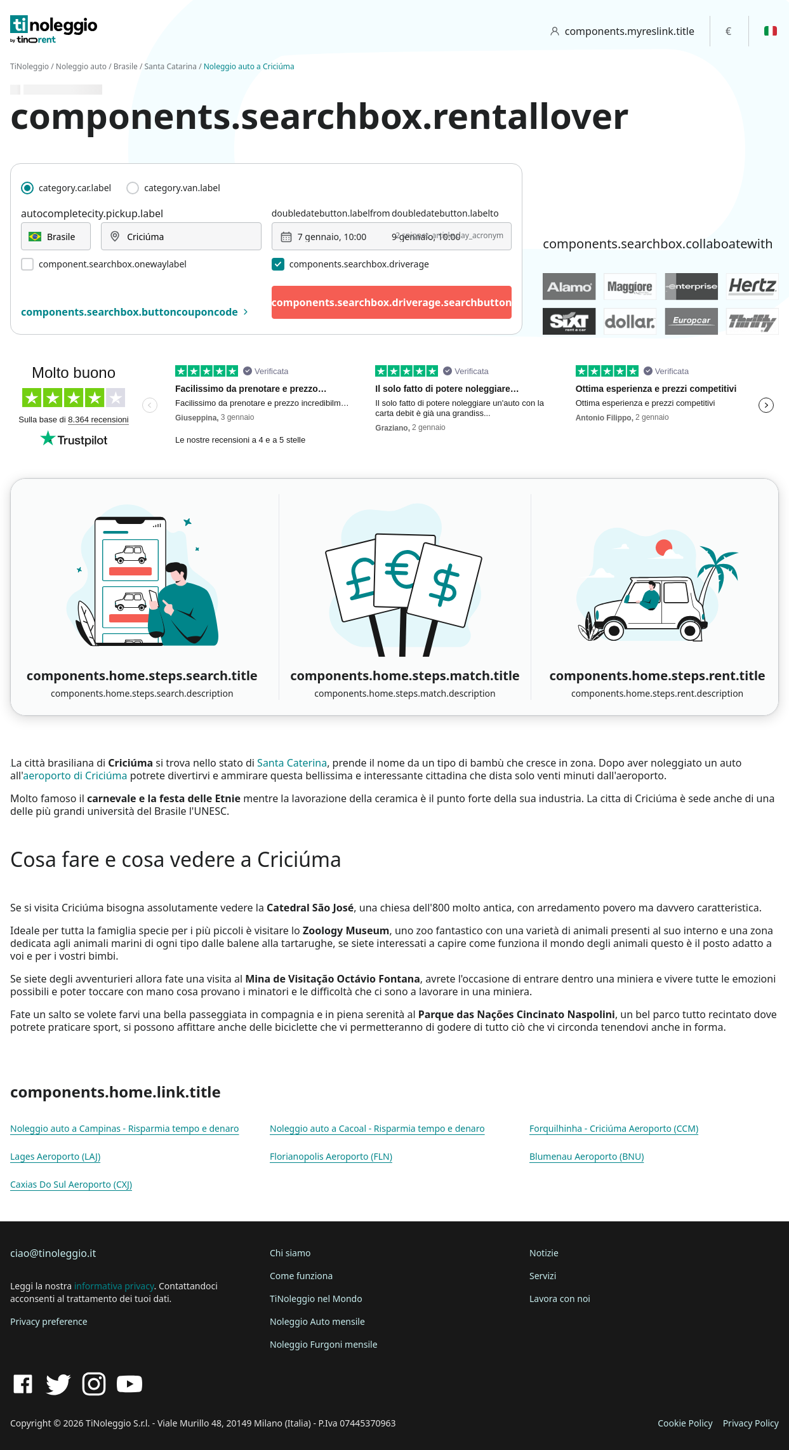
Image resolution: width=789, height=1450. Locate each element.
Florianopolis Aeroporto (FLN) (331, 1156)
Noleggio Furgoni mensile (324, 1344)
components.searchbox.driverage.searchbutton (392, 302)
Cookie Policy (685, 1423)
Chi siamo (290, 1253)
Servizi (542, 1276)
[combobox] (56, 236)
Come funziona (301, 1276)
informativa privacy (114, 1286)
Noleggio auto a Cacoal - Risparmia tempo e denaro (377, 1128)
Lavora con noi (559, 1298)
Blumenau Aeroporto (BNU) (586, 1156)
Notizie (544, 1253)
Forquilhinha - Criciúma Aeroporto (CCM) (613, 1128)
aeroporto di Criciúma (75, 775)
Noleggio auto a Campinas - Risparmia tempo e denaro (124, 1128)
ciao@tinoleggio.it (53, 1253)
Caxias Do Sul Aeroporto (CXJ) (71, 1184)
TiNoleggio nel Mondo (316, 1298)
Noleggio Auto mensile (317, 1321)
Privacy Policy (751, 1423)
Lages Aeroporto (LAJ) (55, 1156)
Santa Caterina (292, 763)
